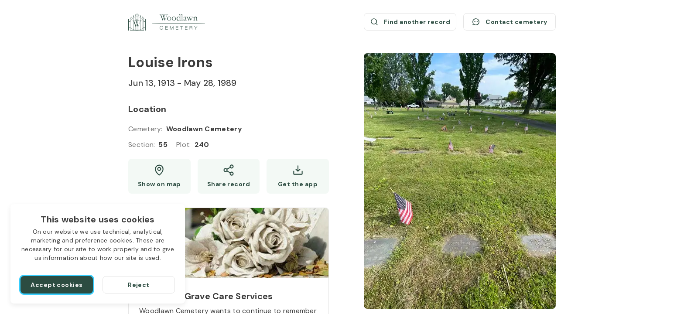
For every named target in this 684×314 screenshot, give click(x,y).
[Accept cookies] (57, 285)
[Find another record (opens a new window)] (410, 22)
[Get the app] (298, 176)
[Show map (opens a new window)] (159, 176)
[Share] (229, 176)
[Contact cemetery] (509, 22)
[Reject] (139, 285)
